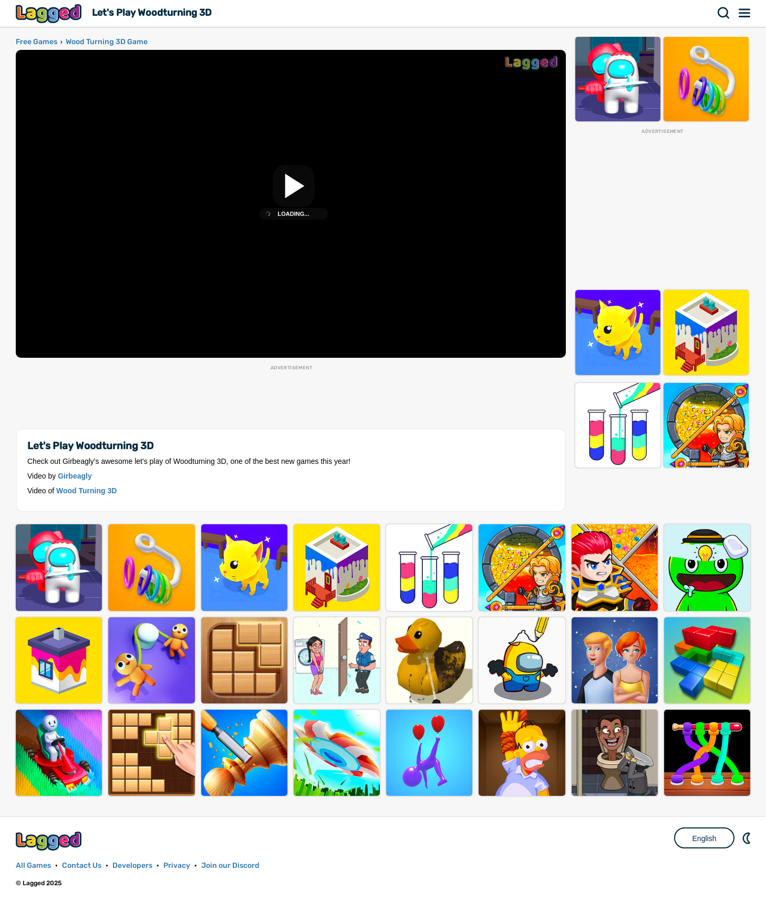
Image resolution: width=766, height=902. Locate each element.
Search (723, 13)
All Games (33, 865)
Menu (744, 13)
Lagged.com (50, 840)
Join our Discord (230, 865)
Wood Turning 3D (86, 490)
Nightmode (747, 837)
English (704, 838)
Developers (132, 865)
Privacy (176, 865)
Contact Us (81, 865)
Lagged (50, 13)
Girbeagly (75, 476)
